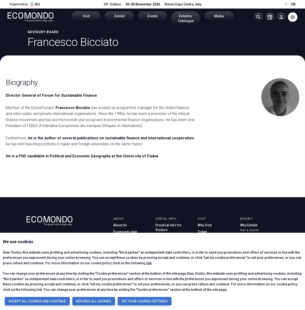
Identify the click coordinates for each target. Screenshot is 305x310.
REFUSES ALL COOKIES (93, 301)
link (149, 263)
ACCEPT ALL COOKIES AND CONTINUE (37, 301)
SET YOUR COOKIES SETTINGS (144, 301)
